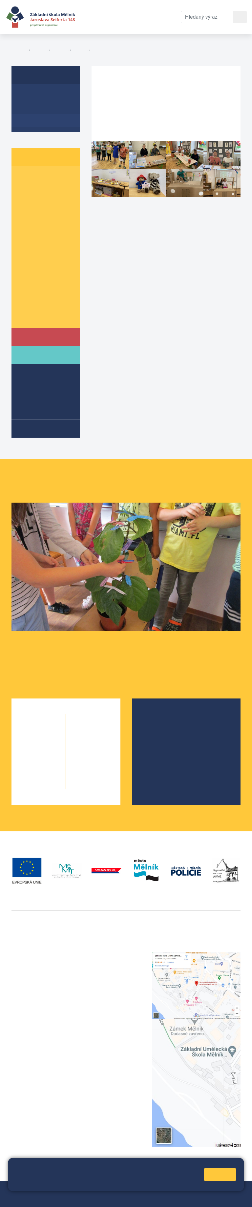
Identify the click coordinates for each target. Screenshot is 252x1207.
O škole (156, 718)
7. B (51, 265)
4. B (51, 214)
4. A (24, 214)
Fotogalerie (105, 49)
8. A (24, 278)
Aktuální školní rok (96, 17)
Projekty (157, 739)
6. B (51, 240)
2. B (51, 189)
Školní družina (36, 377)
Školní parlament (41, 315)
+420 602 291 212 (113, 963)
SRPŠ (154, 760)
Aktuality (31, 107)
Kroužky (38, 428)
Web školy (229, 1190)
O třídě (28, 95)
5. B (51, 227)
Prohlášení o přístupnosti (85, 1198)
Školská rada (163, 728)
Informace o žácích (44, 303)
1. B (51, 177)
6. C (24, 252)
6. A (79, 49)
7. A (24, 265)
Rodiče (38, 354)
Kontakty (164, 9)
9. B (51, 290)
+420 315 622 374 (113, 955)
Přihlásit (42, 1198)
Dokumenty (130, 9)
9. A (24, 290)
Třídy (58, 49)
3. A (24, 202)
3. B (51, 202)
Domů (17, 49)
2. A (24, 189)
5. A (24, 227)
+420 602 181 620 (32, 1062)
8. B (51, 278)
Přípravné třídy (41, 405)
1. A (24, 177)
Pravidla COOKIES (138, 1198)
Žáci (38, 49)
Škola (37, 336)
